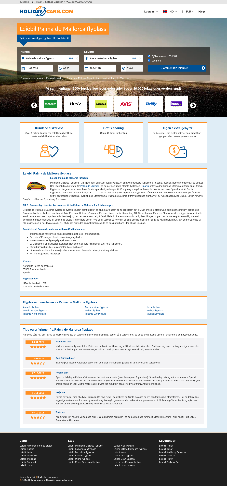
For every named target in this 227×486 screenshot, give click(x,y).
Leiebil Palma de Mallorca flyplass (85, 445)
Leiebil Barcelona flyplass (81, 452)
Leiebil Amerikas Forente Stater (36, 445)
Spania (39, 2)
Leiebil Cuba (26, 465)
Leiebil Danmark (28, 462)
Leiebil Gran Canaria (124, 459)
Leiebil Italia (26, 452)
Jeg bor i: (154, 60)
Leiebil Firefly (166, 459)
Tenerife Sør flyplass (95, 313)
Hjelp (201, 11)
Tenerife (115, 78)
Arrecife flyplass (31, 307)
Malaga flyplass (155, 310)
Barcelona (72, 78)
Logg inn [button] (151, 11)
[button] (169, 12)
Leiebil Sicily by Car (169, 462)
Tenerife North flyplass (34, 313)
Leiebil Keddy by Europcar (172, 452)
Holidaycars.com (36, 480)
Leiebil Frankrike (28, 455)
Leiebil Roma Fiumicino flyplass (84, 462)
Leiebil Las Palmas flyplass (127, 462)
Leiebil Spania (27, 449)
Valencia (124, 78)
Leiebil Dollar (166, 449)
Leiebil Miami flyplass (79, 459)
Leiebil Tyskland (28, 459)
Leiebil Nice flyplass (124, 445)
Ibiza (98, 78)
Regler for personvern (48, 476)
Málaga (82, 78)
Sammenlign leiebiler (183, 68)
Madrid (106, 78)
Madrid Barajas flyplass (35, 310)
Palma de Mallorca (54, 2)
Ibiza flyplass (153, 307)
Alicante (91, 78)
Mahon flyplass (92, 310)
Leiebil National (167, 455)
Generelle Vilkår (28, 476)
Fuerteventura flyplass (96, 307)
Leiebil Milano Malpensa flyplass (130, 449)
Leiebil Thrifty (166, 445)
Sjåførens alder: (162, 56)
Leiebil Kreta (120, 452)
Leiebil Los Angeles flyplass (82, 449)
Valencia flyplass (155, 313)
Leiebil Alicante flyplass (80, 455)
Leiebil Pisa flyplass (124, 455)
